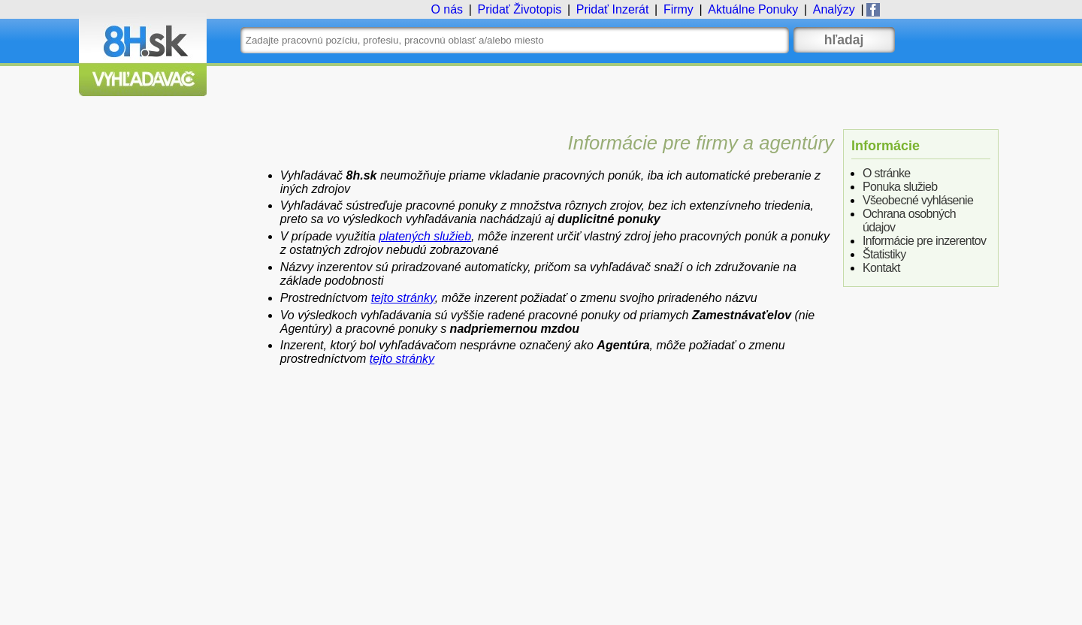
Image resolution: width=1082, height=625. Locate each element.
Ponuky (753, 9)
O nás (447, 9)
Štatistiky (884, 254)
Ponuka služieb (900, 186)
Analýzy (834, 9)
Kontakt (881, 267)
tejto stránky (403, 297)
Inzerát (612, 9)
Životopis (519, 9)
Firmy (678, 9)
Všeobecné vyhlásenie (918, 200)
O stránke (887, 173)
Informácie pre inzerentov (925, 240)
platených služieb (425, 236)
